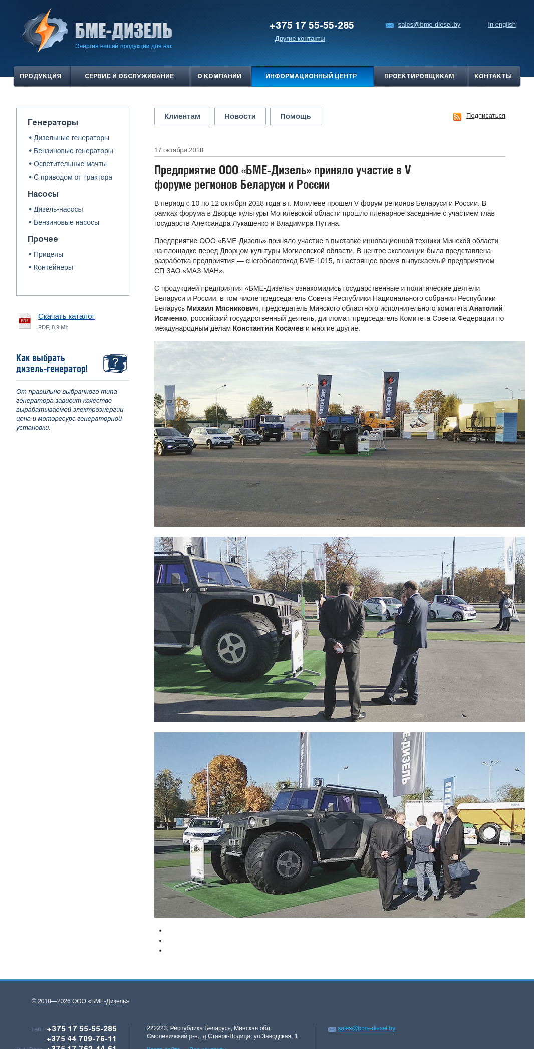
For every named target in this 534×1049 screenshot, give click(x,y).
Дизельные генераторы (71, 138)
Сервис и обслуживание (129, 77)
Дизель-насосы (58, 209)
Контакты (493, 77)
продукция (40, 77)
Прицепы (48, 254)
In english (502, 24)
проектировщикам (419, 77)
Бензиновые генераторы (73, 151)
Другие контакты (300, 38)
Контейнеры (53, 267)
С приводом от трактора (73, 177)
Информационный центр (311, 77)
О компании (219, 77)
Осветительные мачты (70, 164)
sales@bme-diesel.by (422, 24)
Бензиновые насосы (66, 222)
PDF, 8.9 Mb (66, 320)
